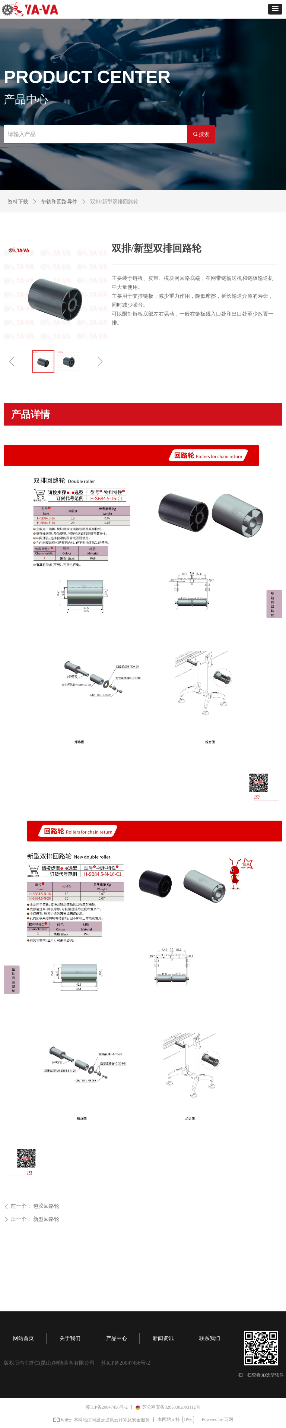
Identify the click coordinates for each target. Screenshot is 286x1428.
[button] (275, 9)
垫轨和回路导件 (59, 202)
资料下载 (17, 202)
